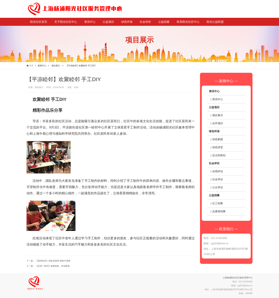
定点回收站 (219, 155)
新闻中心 (42, 65)
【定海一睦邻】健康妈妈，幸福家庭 (53, 266)
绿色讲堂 (217, 147)
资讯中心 (90, 21)
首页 (31, 65)
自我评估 (217, 171)
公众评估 (217, 187)
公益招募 (164, 21)
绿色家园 (217, 139)
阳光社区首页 (38, 21)
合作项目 (217, 123)
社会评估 (217, 179)
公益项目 (108, 21)
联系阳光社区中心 (188, 21)
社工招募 (217, 203)
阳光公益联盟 (215, 21)
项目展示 (55, 65)
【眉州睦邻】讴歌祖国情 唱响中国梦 (53, 261)
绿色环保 (127, 21)
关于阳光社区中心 (65, 21)
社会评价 (145, 21)
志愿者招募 (219, 211)
